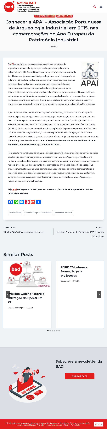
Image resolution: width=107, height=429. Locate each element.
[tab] (48, 330)
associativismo (15, 212)
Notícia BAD (65, 281)
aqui (15, 189)
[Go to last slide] (8, 294)
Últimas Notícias (64, 16)
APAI (11, 64)
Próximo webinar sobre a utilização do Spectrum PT (26, 298)
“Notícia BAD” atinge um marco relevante (27, 229)
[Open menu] (101, 6)
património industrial (63, 212)
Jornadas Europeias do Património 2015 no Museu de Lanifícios (80, 231)
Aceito (98, 424)
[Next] (99, 294)
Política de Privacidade (71, 425)
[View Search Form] (94, 6)
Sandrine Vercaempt (15, 307)
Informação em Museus (45, 16)
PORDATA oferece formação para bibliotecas (74, 271)
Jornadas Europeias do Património (38, 212)
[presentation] (27, 274)
